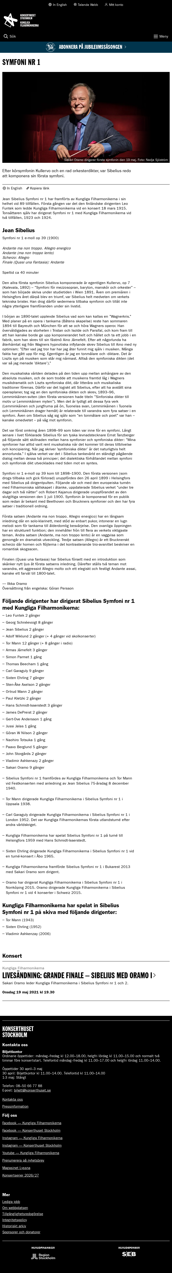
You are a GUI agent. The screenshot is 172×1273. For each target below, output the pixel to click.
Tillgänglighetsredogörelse (22, 1214)
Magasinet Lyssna (16, 1168)
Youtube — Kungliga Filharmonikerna (30, 1153)
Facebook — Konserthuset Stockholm (31, 1130)
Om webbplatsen (15, 1208)
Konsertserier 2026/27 (20, 1175)
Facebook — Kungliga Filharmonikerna (31, 1123)
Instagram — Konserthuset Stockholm (32, 1145)
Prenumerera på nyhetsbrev (23, 1160)
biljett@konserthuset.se (32, 1090)
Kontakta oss (12, 1099)
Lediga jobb (11, 1202)
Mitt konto (116, 5)
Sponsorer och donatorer (21, 1232)
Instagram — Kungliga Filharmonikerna (32, 1138)
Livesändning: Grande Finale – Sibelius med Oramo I (79, 975)
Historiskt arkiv (14, 1226)
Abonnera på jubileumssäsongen (92, 47)
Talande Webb (88, 5)
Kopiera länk (39, 188)
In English (60, 5)
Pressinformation (15, 1106)
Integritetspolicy (14, 1220)
